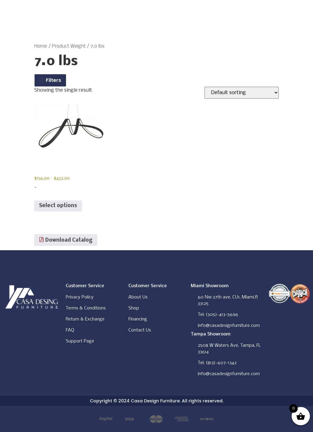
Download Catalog (65, 240)
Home (40, 46)
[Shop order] (241, 93)
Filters (50, 80)
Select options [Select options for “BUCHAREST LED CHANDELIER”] (58, 206)
